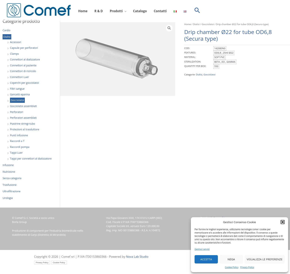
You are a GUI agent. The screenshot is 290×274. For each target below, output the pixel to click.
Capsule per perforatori (24, 48)
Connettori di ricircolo (23, 71)
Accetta (206, 259)
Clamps (14, 53)
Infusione (8, 165)
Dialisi (7, 37)
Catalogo (135, 10)
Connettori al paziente (23, 65)
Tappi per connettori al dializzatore (31, 158)
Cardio (7, 30)
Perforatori (16, 112)
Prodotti (112, 10)
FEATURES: (190, 52)
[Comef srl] (38, 10)
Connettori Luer (19, 77)
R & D (96, 10)
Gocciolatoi (17, 100)
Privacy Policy (247, 267)
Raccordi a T (17, 141)
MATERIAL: (190, 57)
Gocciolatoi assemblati (23, 106)
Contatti (153, 10)
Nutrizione (9, 171)
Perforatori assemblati (23, 117)
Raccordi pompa (20, 147)
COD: (187, 48)
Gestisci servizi (202, 249)
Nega (231, 259)
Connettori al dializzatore (25, 59)
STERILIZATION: (192, 61)
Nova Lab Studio (137, 257)
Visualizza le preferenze (264, 259)
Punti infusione (19, 135)
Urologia (8, 198)
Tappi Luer (16, 152)
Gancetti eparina (20, 94)
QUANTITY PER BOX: (195, 66)
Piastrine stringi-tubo (22, 123)
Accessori (15, 42)
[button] (282, 222)
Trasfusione (10, 185)
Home (82, 10)
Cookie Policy (231, 267)
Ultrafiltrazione (12, 191)
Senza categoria (12, 178)
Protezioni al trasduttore (24, 129)
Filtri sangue (17, 88)
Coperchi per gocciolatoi (24, 82)
